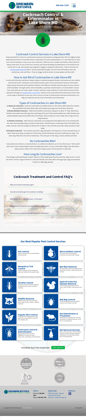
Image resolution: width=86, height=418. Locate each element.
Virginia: (39, 397)
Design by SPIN (78, 407)
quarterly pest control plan (31, 93)
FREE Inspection (58, 356)
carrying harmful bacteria (18, 70)
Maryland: (39, 394)
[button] (74, 5)
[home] (21, 5)
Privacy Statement (27, 407)
